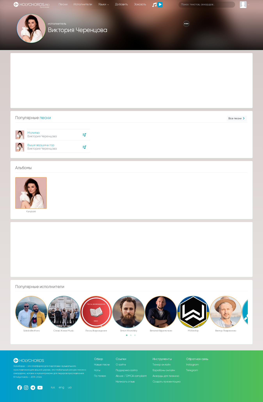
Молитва (33, 132)
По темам (100, 376)
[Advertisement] (128, 80)
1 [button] (128, 336)
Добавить (121, 4)
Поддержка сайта (127, 370)
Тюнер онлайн (162, 364)
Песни (63, 4)
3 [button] (136, 336)
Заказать (140, 4)
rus (53, 387)
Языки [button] (102, 4)
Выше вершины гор (41, 145)
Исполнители (83, 4)
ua (69, 387)
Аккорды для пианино (166, 376)
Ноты (97, 370)
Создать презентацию (166, 381)
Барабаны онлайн (164, 370)
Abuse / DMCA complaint (131, 376)
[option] (52, 139)
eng (61, 387)
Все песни (236, 119)
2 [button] (132, 336)
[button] (186, 24)
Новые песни (102, 364)
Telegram (192, 370)
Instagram (192, 364)
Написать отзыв (125, 381)
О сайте (121, 364)
